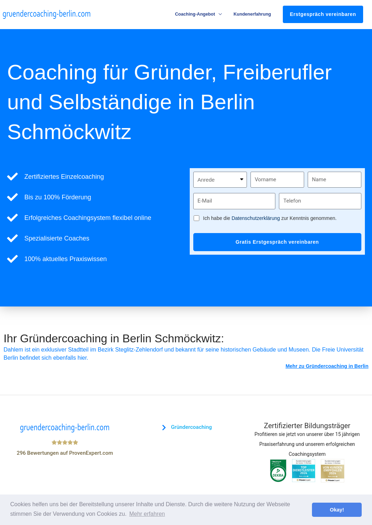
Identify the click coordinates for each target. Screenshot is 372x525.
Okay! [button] (337, 510)
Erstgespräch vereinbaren (323, 14)
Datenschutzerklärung (256, 218)
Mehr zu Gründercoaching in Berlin (327, 366)
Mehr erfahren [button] (147, 514)
